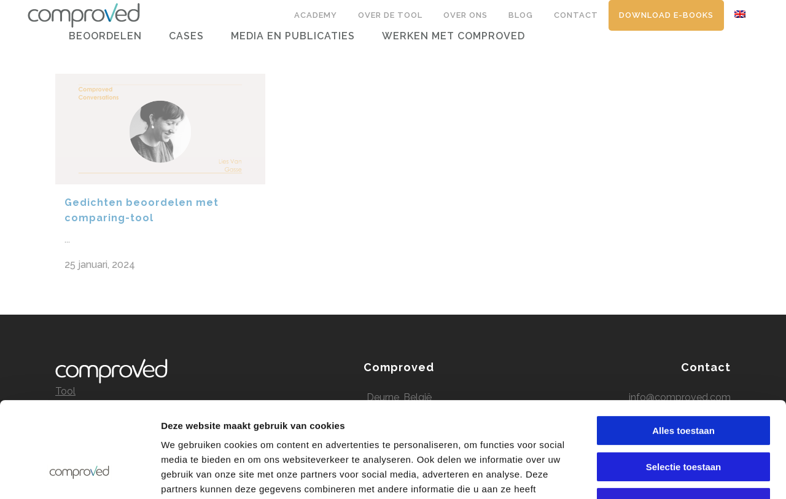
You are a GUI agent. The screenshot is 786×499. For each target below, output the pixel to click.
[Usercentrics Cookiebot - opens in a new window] (79, 475)
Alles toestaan (683, 349)
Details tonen (663, 475)
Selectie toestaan (684, 385)
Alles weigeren (683, 420)
